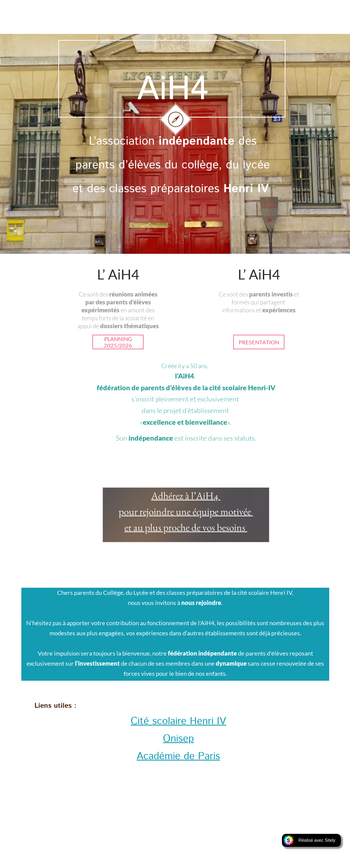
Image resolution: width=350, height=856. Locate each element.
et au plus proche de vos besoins (185, 527)
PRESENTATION (259, 342)
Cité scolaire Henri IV (178, 721)
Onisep (178, 739)
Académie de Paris (178, 756)
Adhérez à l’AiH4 (185, 495)
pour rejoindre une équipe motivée (186, 511)
